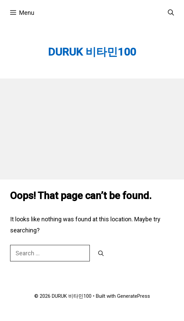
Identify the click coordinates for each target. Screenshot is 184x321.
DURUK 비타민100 (92, 51)
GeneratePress (133, 296)
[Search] (101, 253)
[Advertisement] (92, 129)
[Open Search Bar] (171, 12)
